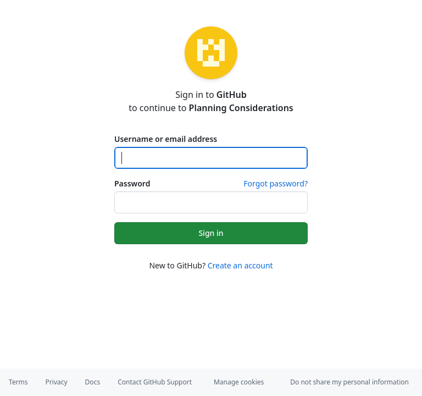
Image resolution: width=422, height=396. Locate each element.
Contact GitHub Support (155, 382)
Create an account (240, 265)
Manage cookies (239, 382)
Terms (18, 382)
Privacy (57, 382)
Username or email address (165, 139)
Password (132, 183)
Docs (93, 382)
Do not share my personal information (349, 382)
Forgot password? (275, 183)
